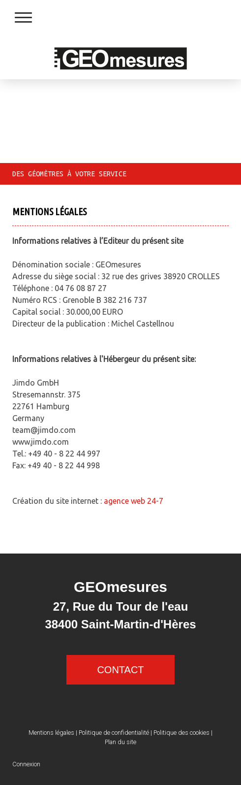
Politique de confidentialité (114, 732)
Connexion (26, 764)
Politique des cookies (181, 732)
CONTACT (120, 669)
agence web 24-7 (133, 500)
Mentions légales (51, 732)
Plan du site (120, 742)
